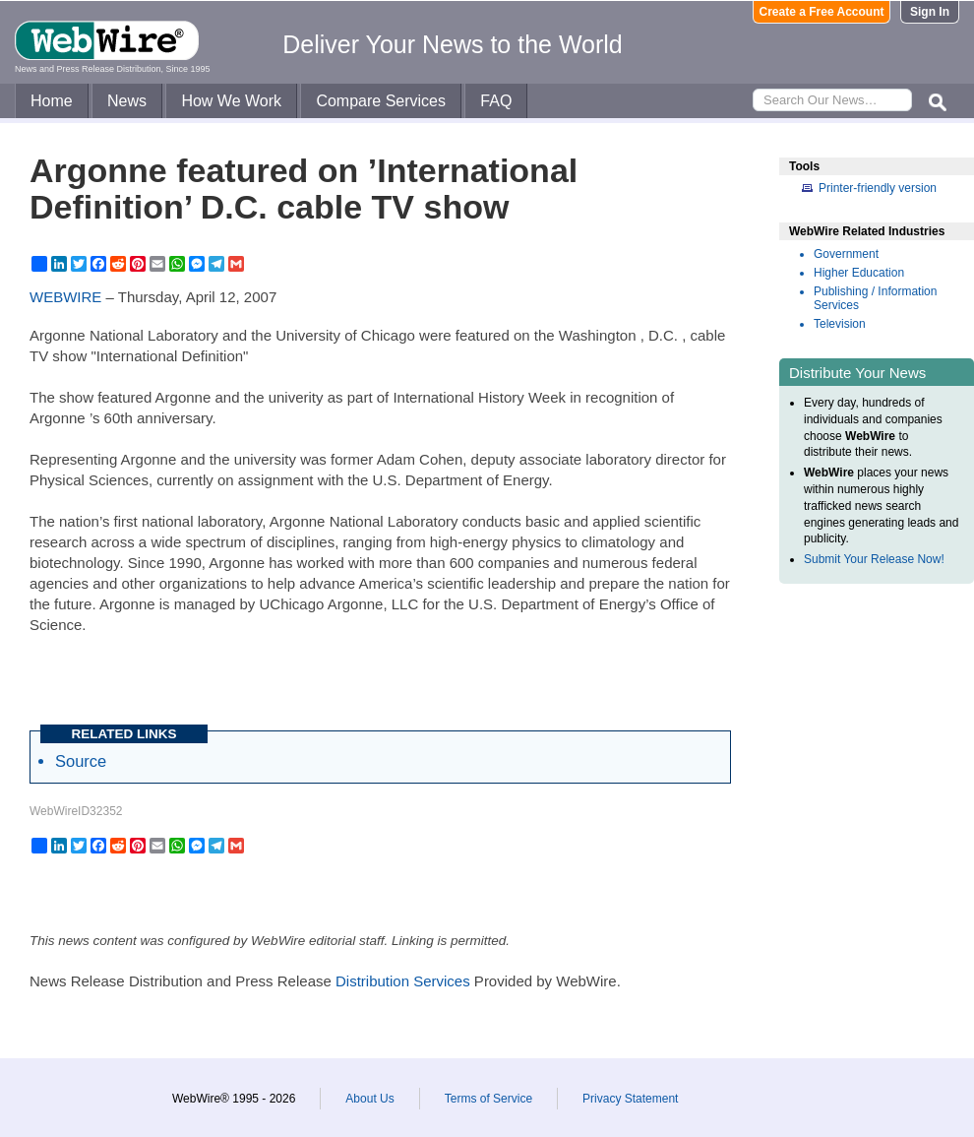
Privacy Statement (630, 1098)
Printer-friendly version (878, 188)
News (127, 101)
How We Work (231, 101)
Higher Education (859, 273)
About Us (369, 1098)
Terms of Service (488, 1098)
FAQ (496, 101)
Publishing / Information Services (875, 298)
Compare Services (381, 101)
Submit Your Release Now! (874, 559)
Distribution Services (402, 981)
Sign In (929, 12)
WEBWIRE (65, 296)
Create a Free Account (822, 12)
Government (846, 254)
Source (80, 761)
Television (840, 324)
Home (51, 101)
